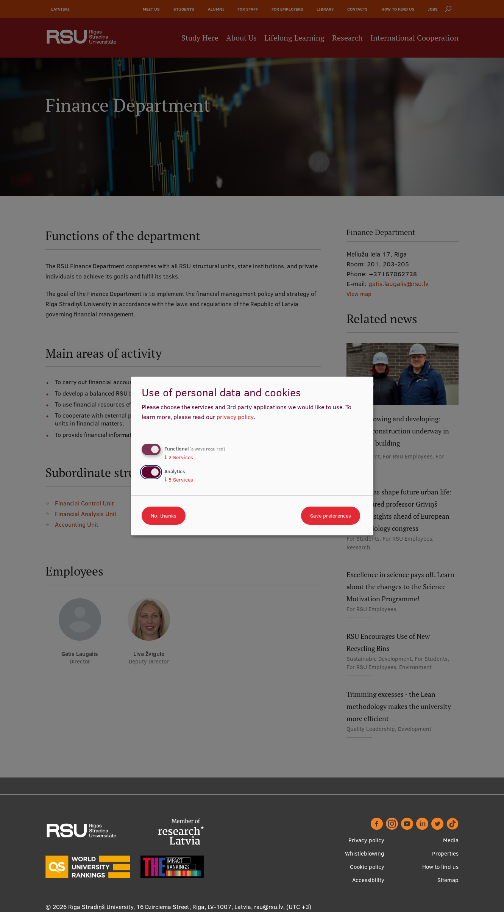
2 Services (178, 457)
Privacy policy (366, 840)
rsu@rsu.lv (268, 907)
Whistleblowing (364, 853)
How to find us (440, 867)
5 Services (178, 479)
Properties (445, 853)
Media (451, 840)
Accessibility (368, 880)
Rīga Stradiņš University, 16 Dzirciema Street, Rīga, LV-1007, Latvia (159, 907)
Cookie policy (367, 867)
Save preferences (330, 515)
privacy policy (235, 417)
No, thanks (163, 515)
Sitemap (448, 880)
